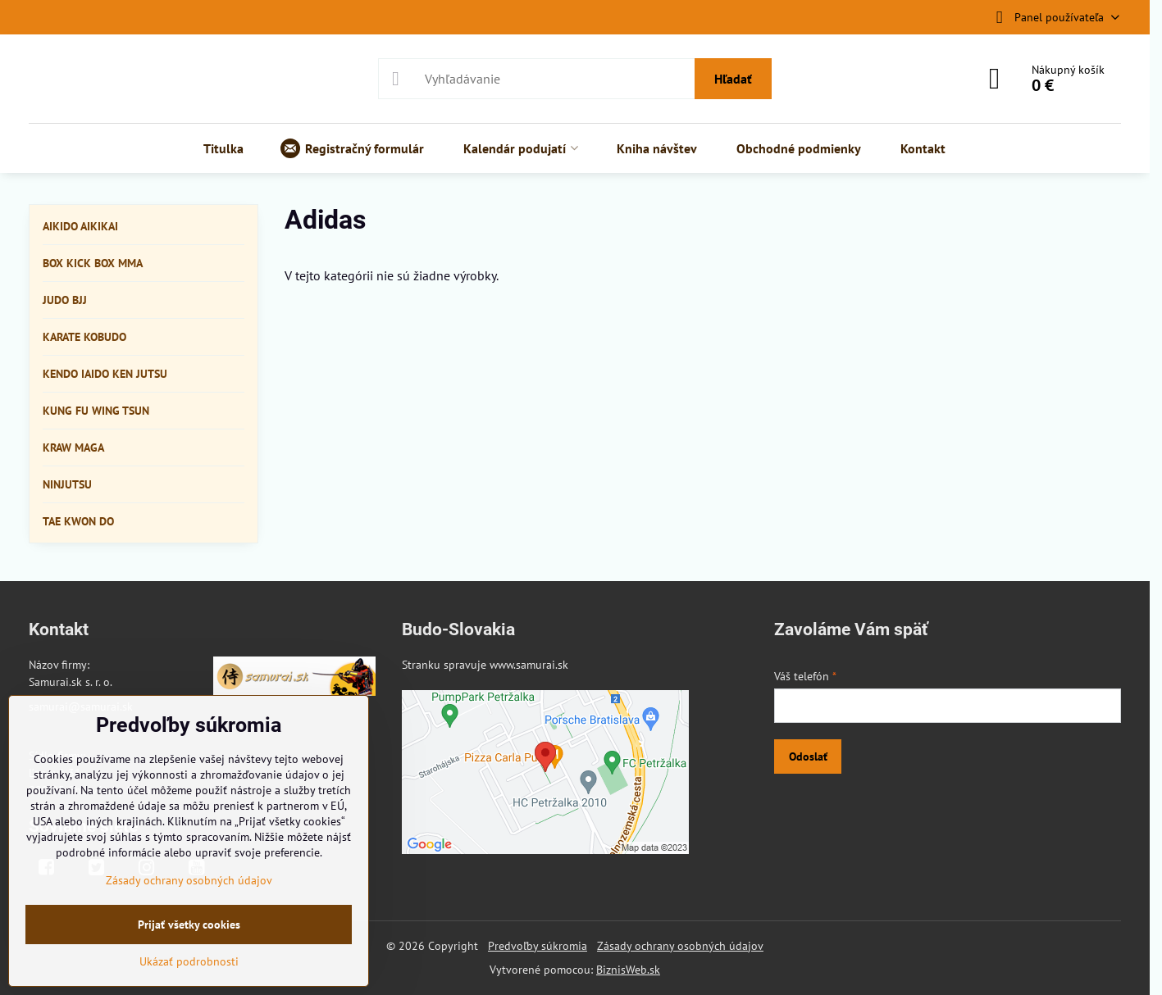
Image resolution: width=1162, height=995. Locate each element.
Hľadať (733, 78)
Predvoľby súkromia (537, 945)
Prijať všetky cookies (189, 924)
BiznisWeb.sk (628, 969)
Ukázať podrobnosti (189, 961)
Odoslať (808, 756)
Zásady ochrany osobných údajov (680, 945)
